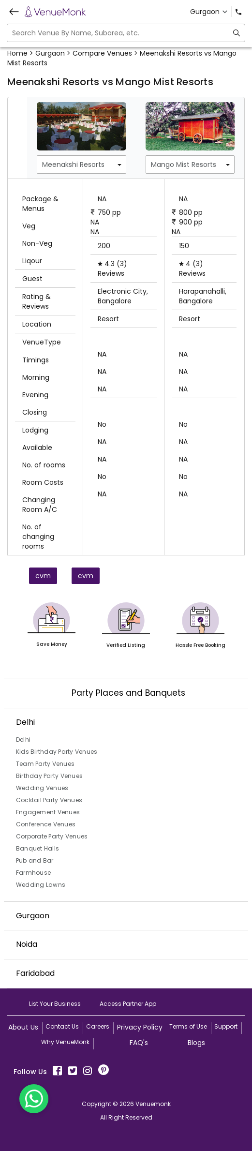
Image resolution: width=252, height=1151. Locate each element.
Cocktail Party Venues (49, 800)
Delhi (23, 739)
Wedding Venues (42, 788)
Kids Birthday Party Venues (57, 751)
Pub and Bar (35, 860)
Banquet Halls (37, 848)
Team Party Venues (45, 764)
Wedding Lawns (40, 885)
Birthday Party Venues (49, 776)
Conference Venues (45, 824)
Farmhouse (33, 872)
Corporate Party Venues (52, 836)
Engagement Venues (48, 812)
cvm (43, 576)
